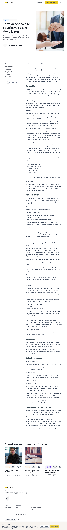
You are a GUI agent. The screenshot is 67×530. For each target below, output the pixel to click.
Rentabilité (8, 63)
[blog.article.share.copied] (6, 82)
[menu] (60, 2)
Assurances (8, 69)
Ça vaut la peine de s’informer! (10, 75)
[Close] (65, 526)
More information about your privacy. (17, 528)
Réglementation (9, 66)
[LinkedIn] (18, 519)
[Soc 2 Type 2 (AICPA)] (7, 498)
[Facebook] (21, 519)
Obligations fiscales (10, 72)
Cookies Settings (44, 526)
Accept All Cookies (55, 526)
